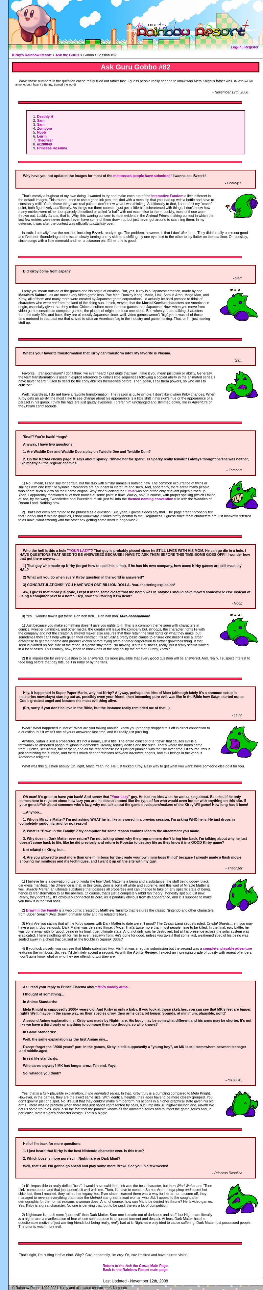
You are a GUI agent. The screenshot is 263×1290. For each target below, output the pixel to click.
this (131, 491)
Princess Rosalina (52, 148)
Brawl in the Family (42, 910)
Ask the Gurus (68, 55)
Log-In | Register (244, 47)
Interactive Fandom (167, 196)
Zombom (44, 128)
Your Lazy (120, 797)
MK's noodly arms (113, 987)
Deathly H (45, 116)
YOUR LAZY (79, 551)
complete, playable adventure (227, 948)
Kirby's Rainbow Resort (32, 55)
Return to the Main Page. (136, 1266)
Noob (41, 132)
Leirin (42, 136)
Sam (41, 120)
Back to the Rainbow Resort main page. (135, 1270)
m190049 (44, 144)
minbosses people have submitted (142, 176)
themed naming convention (151, 499)
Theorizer (45, 140)
